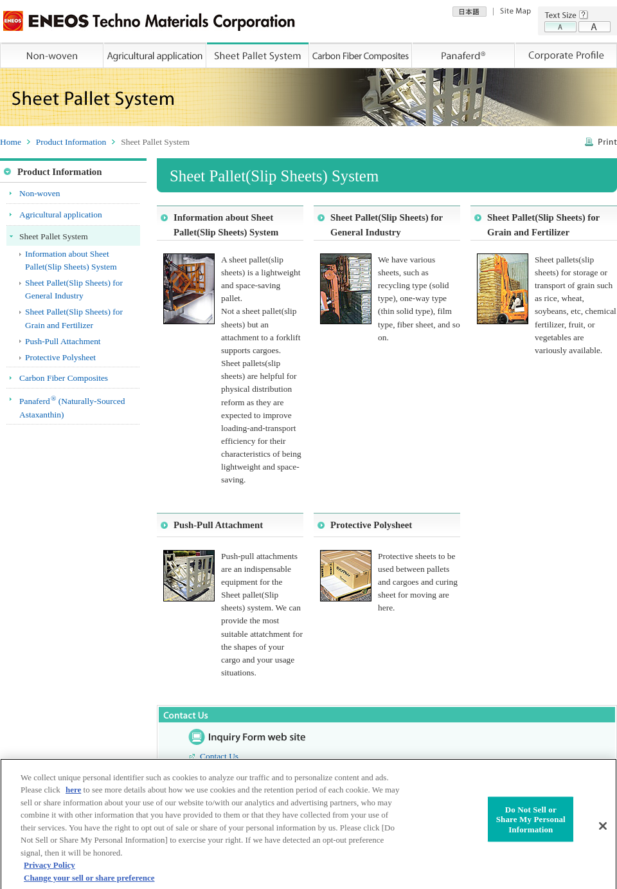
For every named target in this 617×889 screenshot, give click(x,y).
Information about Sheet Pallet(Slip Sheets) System (226, 224)
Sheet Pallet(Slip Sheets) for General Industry (386, 224)
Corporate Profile (566, 55)
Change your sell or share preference (89, 883)
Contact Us (219, 756)
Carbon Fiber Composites (361, 55)
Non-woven (52, 55)
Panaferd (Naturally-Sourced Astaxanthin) (72, 406)
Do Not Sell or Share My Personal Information (531, 824)
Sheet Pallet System (258, 55)
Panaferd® (464, 55)
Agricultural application (155, 55)
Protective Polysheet (371, 525)
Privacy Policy (49, 870)
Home (10, 142)
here (73, 795)
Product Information (71, 142)
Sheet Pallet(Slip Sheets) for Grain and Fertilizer (543, 224)
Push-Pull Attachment (218, 525)
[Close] (603, 831)
